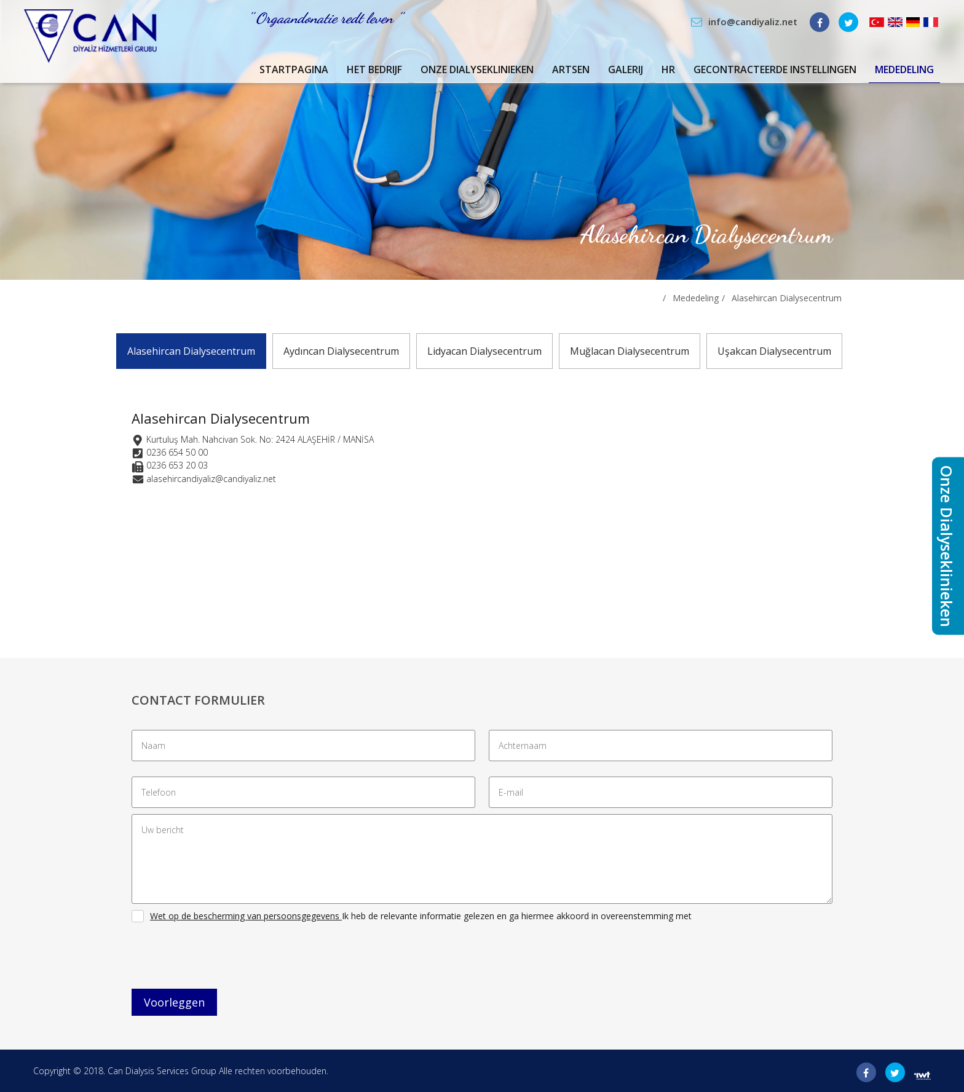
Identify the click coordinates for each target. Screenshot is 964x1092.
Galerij (625, 69)
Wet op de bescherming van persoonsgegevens (244, 916)
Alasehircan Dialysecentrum (787, 298)
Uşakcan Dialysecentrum (774, 351)
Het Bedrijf (374, 69)
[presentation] (225, 959)
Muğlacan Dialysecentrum (629, 351)
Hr (668, 69)
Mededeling (904, 69)
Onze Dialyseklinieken (477, 69)
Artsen (571, 69)
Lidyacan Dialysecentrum (484, 351)
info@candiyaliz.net (752, 21)
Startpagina (293, 69)
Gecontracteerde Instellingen (774, 69)
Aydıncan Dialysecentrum (341, 351)
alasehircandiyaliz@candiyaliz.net (211, 479)
